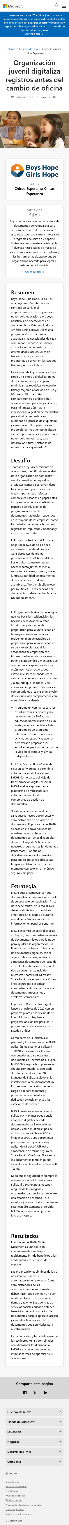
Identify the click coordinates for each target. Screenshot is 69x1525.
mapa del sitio (12, 1481)
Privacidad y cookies (15, 1495)
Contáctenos (12, 1490)
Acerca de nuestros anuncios (19, 1513)
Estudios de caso (28, 49)
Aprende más (33, 272)
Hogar (11, 49)
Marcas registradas (15, 1509)
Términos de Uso (14, 1500)
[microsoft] (14, 6)
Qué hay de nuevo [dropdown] (19, 1412)
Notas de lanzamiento (16, 1486)
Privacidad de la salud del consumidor (24, 1504)
